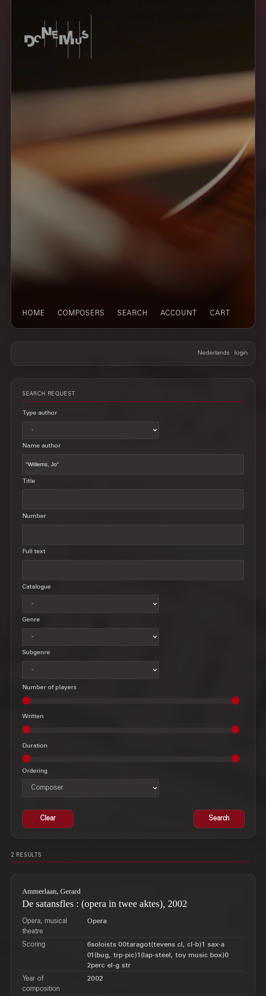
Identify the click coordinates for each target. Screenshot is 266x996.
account (179, 313)
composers (81, 313)
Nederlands (214, 353)
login (241, 353)
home (33, 313)
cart (220, 313)
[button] (219, 819)
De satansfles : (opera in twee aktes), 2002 (104, 903)
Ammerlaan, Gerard (51, 891)
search (132, 313)
